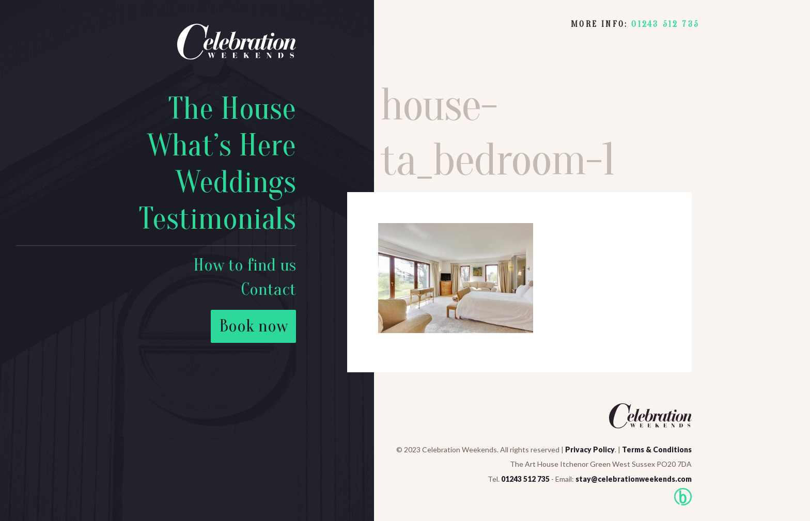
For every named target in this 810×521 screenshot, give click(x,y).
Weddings (235, 182)
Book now (253, 326)
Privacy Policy (590, 449)
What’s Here (221, 146)
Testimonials (217, 219)
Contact (268, 289)
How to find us (244, 265)
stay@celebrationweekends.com (633, 479)
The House (232, 109)
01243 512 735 (665, 24)
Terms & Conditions (657, 449)
